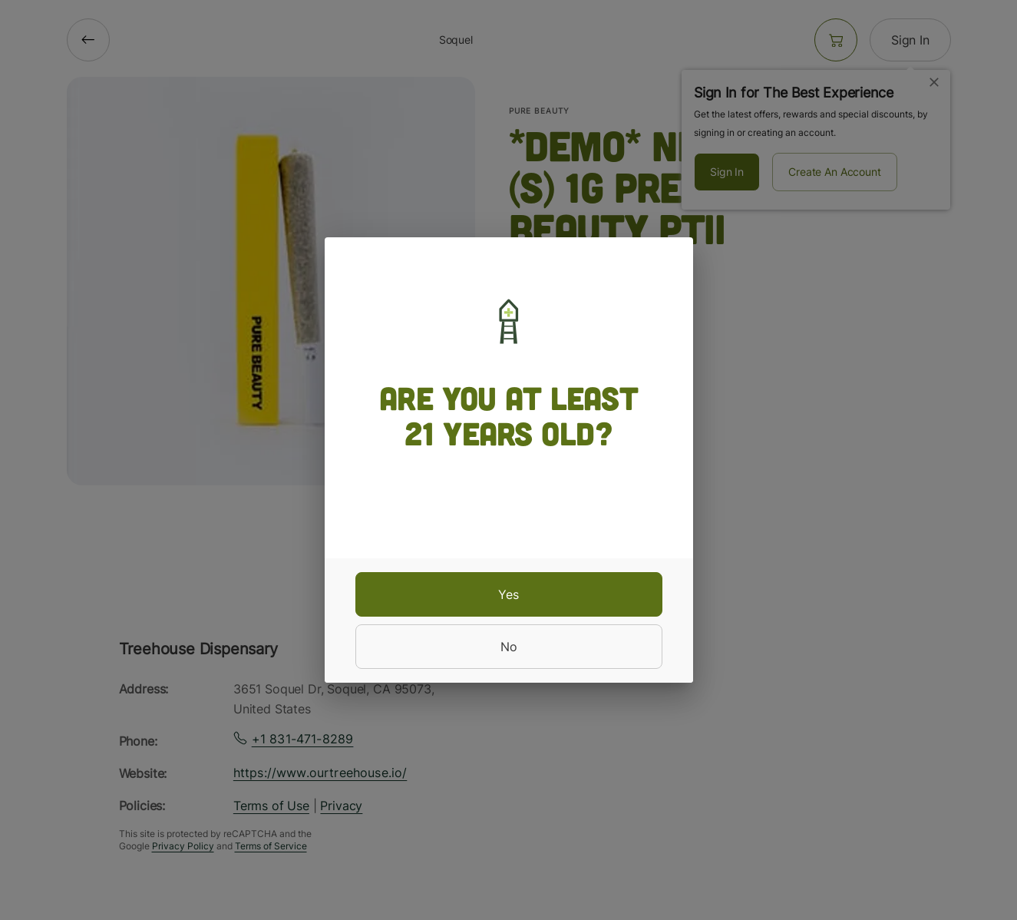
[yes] (508, 594)
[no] (508, 646)
